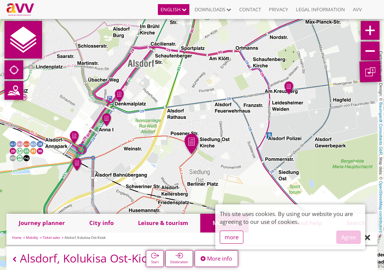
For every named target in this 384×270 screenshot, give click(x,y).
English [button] (173, 9)
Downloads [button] (213, 9)
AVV (357, 9)
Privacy (278, 9)
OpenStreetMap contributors (381, 206)
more (231, 237)
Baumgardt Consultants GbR (381, 128)
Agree (348, 237)
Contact (250, 9)
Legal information (320, 9)
